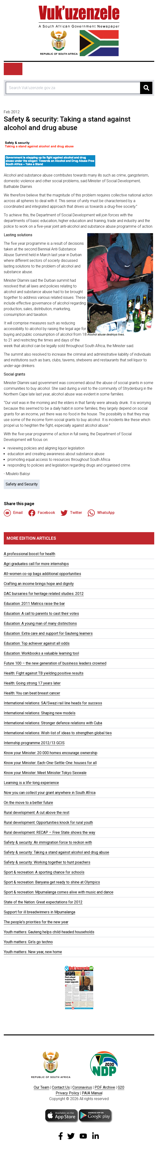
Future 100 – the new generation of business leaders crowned (55, 663)
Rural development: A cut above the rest (36, 812)
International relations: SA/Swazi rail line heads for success (53, 703)
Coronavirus (82, 1087)
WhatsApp (101, 513)
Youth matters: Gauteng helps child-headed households (49, 932)
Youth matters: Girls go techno (28, 942)
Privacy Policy (67, 1093)
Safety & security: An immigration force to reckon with (48, 842)
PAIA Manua (92, 1093)
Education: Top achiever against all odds (37, 643)
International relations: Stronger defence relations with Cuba (53, 723)
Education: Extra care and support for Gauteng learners (48, 633)
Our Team (41, 1087)
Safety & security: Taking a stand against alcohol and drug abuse (56, 852)
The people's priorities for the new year (36, 922)
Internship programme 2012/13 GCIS (34, 743)
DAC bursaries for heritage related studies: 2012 (44, 593)
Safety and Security (22, 484)
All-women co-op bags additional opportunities (42, 573)
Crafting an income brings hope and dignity (39, 583)
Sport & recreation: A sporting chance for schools (44, 872)
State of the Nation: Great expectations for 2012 (43, 902)
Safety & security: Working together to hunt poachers (47, 862)
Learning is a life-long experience (31, 782)
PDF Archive (105, 1087)
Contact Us (61, 1087)
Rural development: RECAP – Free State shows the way (49, 832)
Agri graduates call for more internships (36, 564)
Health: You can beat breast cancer (32, 693)
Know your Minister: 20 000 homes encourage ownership (50, 753)
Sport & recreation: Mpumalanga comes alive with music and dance (58, 892)
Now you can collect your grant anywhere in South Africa (50, 792)
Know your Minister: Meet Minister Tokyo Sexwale (45, 772)
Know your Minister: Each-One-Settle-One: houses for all (50, 763)
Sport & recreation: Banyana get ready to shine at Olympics (52, 882)
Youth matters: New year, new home (33, 952)
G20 (121, 1087)
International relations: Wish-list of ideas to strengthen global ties (58, 733)
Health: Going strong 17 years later (32, 683)
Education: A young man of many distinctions (40, 623)
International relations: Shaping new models (39, 713)
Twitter (71, 513)
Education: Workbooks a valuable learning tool (41, 653)
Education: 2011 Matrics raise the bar (34, 603)
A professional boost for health (29, 554)
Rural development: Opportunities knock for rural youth (48, 822)
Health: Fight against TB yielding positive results (43, 673)
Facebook (41, 513)
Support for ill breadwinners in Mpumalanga (39, 912)
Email (13, 513)
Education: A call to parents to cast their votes (41, 613)
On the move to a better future (28, 802)
